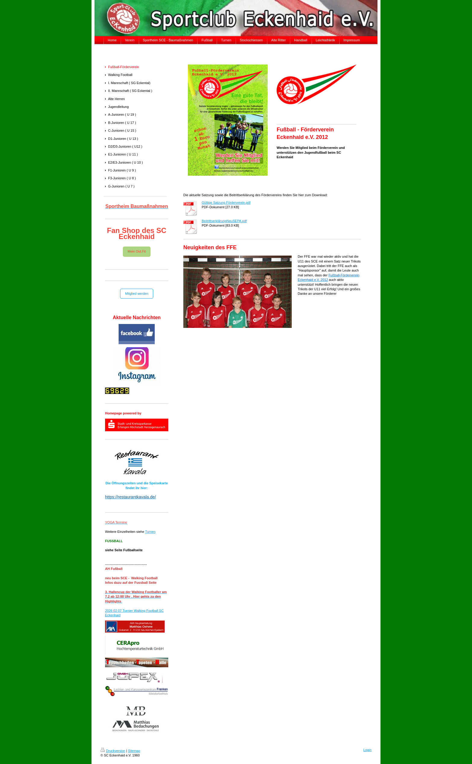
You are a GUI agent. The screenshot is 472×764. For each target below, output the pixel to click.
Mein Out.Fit (137, 251)
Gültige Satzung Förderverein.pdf (226, 202)
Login (367, 750)
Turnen (150, 531)
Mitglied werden (136, 293)
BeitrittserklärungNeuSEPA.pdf (224, 221)
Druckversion (113, 751)
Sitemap (134, 751)
